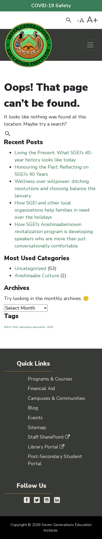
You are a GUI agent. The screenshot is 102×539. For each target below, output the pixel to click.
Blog (33, 408)
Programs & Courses (50, 379)
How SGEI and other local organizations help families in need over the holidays (52, 210)
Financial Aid (41, 388)
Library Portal (46, 447)
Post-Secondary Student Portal (55, 460)
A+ (92, 20)
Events (35, 417)
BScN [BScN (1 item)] (7, 327)
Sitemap (37, 427)
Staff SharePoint (49, 437)
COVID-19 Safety (51, 5)
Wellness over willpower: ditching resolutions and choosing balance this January (55, 188)
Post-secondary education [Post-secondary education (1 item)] (29, 327)
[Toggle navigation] (90, 45)
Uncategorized (30, 268)
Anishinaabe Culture (37, 275)
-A (80, 20)
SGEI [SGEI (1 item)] (50, 327)
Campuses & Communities (56, 398)
